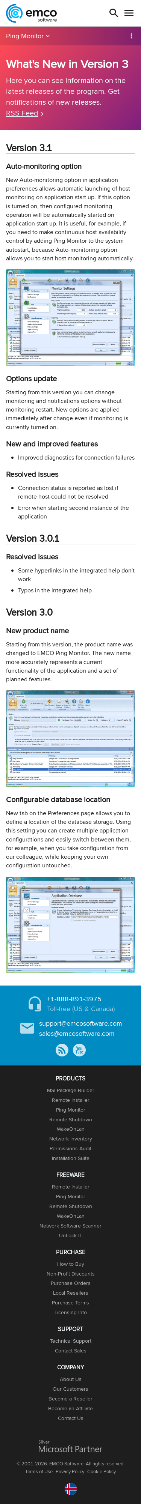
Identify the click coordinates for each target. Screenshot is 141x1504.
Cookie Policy (101, 1471)
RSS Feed (22, 112)
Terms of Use (39, 1471)
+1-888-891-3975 (74, 999)
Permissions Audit (70, 1148)
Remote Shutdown (70, 1119)
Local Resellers (70, 1293)
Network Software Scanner (70, 1225)
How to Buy (70, 1264)
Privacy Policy (70, 1471)
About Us (71, 1379)
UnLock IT (70, 1235)
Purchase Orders (71, 1283)
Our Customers (70, 1389)
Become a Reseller (70, 1398)
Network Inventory (70, 1138)
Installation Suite (70, 1158)
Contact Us (70, 1418)
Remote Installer (70, 1100)
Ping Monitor (25, 36)
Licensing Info (71, 1312)
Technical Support (70, 1341)
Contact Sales (70, 1350)
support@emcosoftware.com (80, 1023)
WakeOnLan (71, 1129)
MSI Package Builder (70, 1090)
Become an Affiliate (70, 1408)
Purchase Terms (70, 1302)
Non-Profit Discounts (71, 1273)
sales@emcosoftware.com (77, 1033)
